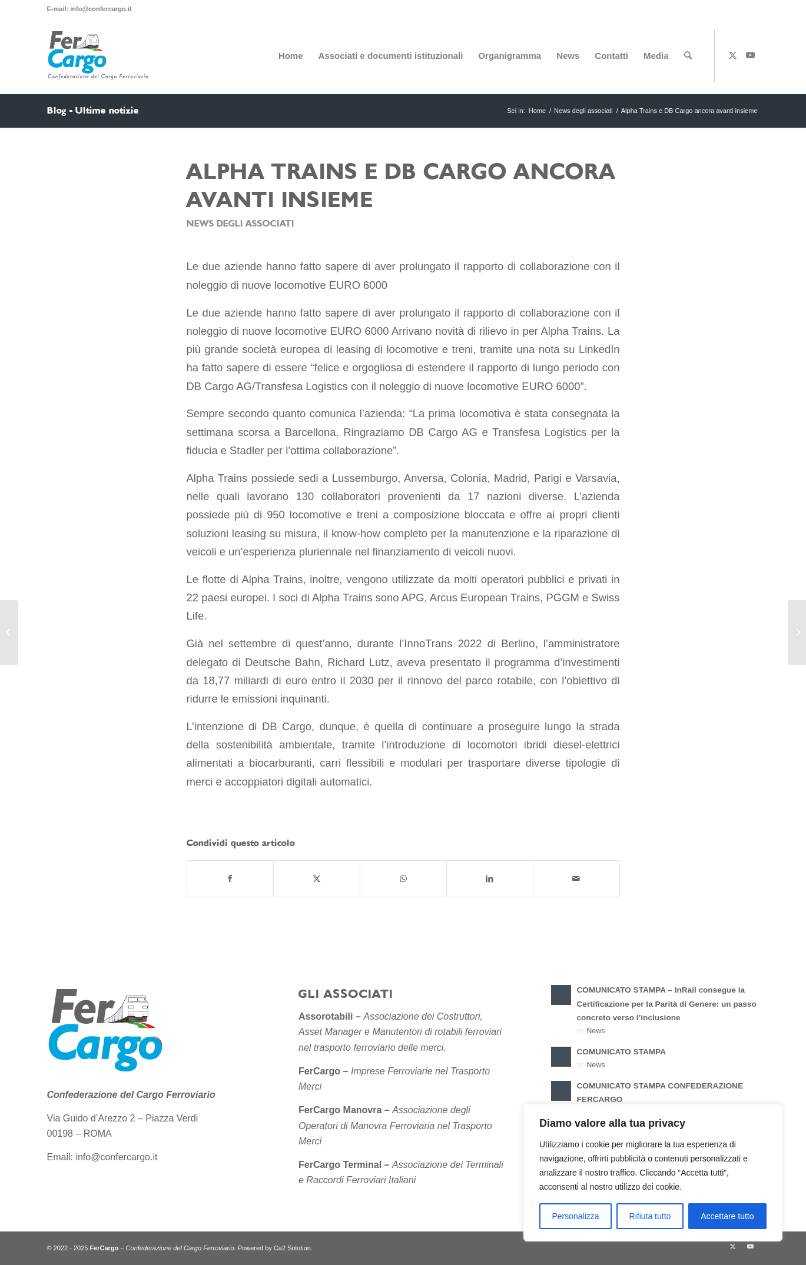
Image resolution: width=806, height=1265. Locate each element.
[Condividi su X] (317, 879)
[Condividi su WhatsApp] (403, 879)
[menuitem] (291, 55)
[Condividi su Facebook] (230, 879)
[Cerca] (687, 55)
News (595, 1031)
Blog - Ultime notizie (93, 110)
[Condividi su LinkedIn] (490, 879)
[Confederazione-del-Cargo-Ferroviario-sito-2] (100, 55)
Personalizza (575, 1216)
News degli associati (240, 223)
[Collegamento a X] (733, 55)
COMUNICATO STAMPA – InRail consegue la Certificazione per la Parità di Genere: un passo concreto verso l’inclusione (667, 1003)
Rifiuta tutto (650, 1216)
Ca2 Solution (292, 1247)
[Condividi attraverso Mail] (576, 879)
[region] (652, 1172)
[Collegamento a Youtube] (750, 55)
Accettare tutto (727, 1216)
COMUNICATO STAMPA (621, 1051)
